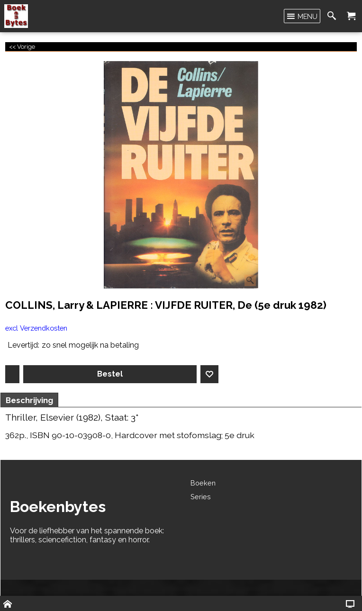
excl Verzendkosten (36, 328)
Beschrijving (29, 400)
